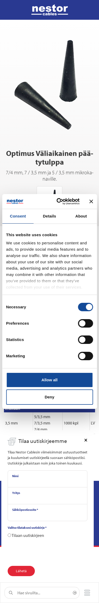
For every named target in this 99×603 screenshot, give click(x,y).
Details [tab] (49, 216)
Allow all (49, 380)
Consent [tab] (18, 216)
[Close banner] (91, 201)
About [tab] (81, 216)
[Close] (86, 439)
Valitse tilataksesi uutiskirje (27, 528)
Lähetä (21, 571)
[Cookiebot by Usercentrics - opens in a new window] (59, 201)
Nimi (15, 476)
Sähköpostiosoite (25, 510)
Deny (49, 397)
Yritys (16, 493)
